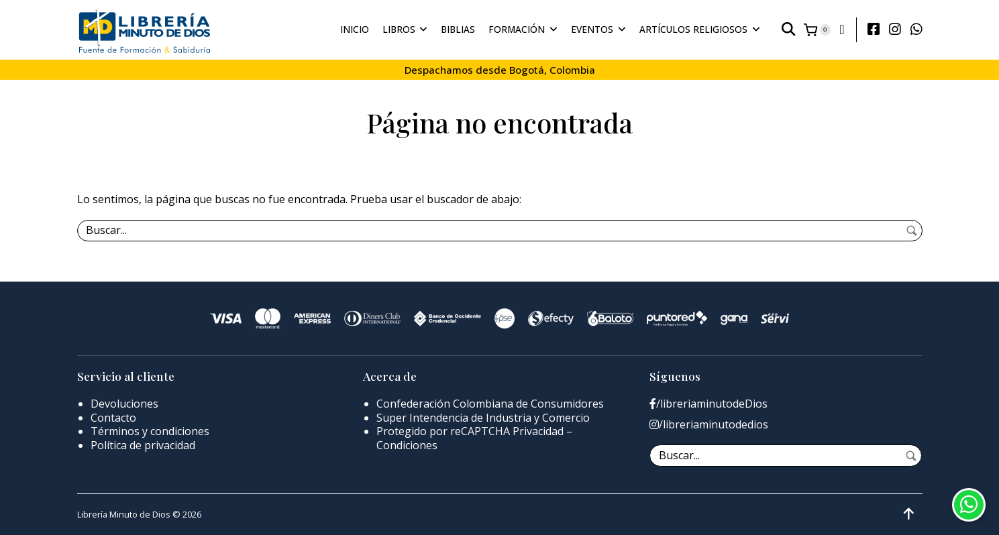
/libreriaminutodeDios (708, 404)
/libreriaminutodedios (708, 425)
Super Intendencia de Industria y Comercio (483, 417)
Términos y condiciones (150, 431)
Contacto (113, 417)
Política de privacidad (143, 445)
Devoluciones (124, 403)
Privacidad (538, 431)
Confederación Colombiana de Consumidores (490, 403)
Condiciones (406, 445)
